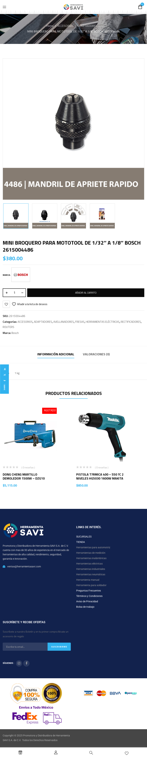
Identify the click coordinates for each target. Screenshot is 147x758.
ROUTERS (8, 327)
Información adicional (55, 354)
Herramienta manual (87, 579)
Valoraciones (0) (96, 354)
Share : (4, 386)
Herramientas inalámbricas (91, 558)
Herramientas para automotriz (93, 547)
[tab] (55, 354)
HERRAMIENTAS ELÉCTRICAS (102, 322)
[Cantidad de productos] (14, 293)
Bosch (15, 333)
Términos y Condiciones (89, 596)
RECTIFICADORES (131, 322)
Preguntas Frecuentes (88, 590)
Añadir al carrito (86, 292)
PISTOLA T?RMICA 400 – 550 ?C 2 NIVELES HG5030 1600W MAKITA (100, 476)
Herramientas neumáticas (90, 574)
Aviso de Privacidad (87, 601)
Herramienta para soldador (91, 585)
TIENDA (80, 542)
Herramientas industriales (90, 569)
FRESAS (79, 322)
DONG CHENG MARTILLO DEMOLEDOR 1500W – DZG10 (24, 476)
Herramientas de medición (90, 552)
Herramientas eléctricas (89, 563)
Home (50, 26)
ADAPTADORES (87, 26)
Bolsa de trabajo (85, 606)
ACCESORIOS (65, 26)
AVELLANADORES (63, 322)
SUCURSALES (84, 536)
